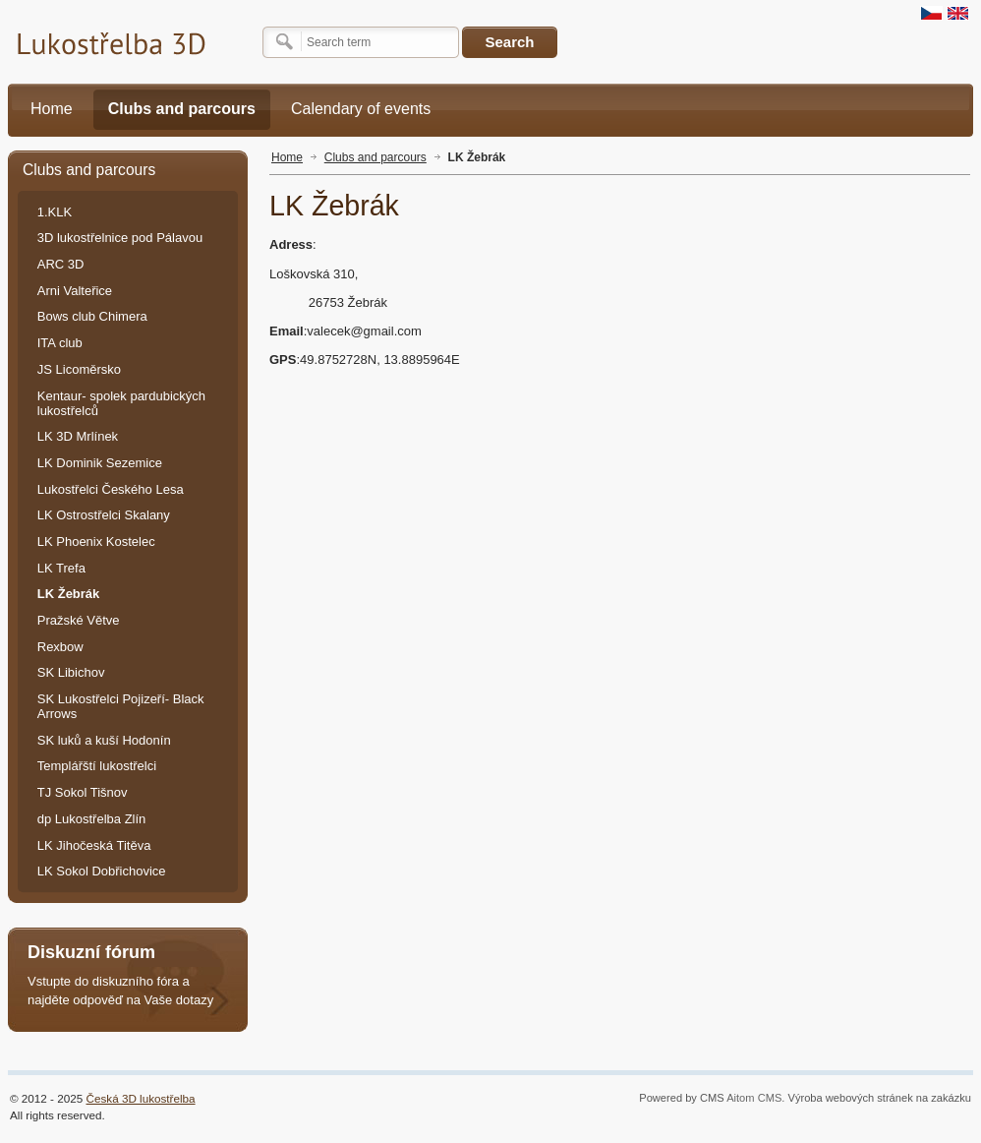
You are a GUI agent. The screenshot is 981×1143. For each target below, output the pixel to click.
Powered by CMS (681, 1098)
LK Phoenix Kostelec (96, 541)
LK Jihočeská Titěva (94, 845)
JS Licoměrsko (79, 369)
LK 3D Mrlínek (77, 436)
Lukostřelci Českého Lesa (110, 489)
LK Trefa (61, 568)
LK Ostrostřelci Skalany (103, 515)
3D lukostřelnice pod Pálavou (119, 237)
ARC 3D (61, 264)
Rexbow (60, 646)
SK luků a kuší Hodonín (104, 740)
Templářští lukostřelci (96, 765)
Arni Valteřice (74, 290)
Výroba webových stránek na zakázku (880, 1098)
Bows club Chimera (92, 316)
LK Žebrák (477, 157)
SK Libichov (71, 672)
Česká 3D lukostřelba (141, 1098)
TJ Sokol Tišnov (82, 792)
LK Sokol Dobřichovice (101, 871)
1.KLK (54, 212)
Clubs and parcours (375, 157)
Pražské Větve (78, 620)
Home (287, 157)
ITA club (60, 342)
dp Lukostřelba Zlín (91, 819)
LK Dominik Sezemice (99, 462)
